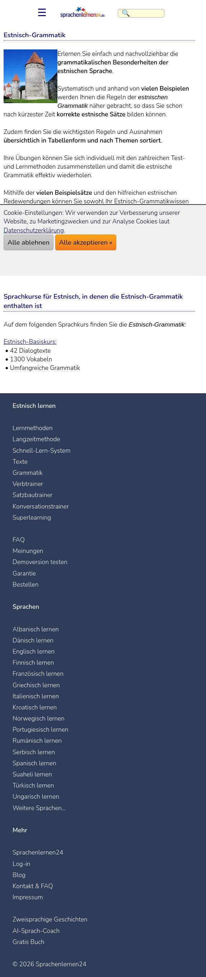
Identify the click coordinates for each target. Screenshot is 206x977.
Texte (20, 461)
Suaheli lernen (32, 774)
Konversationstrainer (41, 506)
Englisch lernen (34, 651)
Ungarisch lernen (36, 796)
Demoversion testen (40, 562)
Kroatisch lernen (35, 707)
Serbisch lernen (34, 752)
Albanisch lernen (36, 629)
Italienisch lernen (36, 696)
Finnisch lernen (33, 662)
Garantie (24, 573)
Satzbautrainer (32, 495)
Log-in (22, 864)
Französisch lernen (38, 673)
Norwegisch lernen (39, 718)
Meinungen (28, 551)
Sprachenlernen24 (38, 852)
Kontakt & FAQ (33, 886)
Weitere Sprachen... (39, 808)
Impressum (28, 897)
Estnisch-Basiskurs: (30, 341)
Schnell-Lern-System (42, 450)
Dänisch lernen (33, 640)
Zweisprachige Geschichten (50, 919)
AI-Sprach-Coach (36, 931)
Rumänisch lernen (37, 740)
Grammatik (28, 472)
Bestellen (25, 584)
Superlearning (32, 517)
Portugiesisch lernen (41, 729)
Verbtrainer (28, 484)
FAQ (19, 539)
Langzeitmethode (36, 439)
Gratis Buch (29, 942)
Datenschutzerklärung (34, 230)
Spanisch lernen (34, 763)
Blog (19, 875)
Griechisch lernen (36, 685)
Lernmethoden (33, 428)
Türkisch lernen (33, 785)
